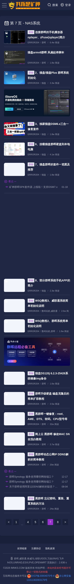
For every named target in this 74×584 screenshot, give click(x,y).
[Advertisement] (37, 234)
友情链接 (22, 548)
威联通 (54, 311)
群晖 (44, 42)
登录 (65, 5)
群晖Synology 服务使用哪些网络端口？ (29, 476)
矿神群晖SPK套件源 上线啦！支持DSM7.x (31, 187)
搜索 (52, 5)
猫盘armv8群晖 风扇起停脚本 (46, 52)
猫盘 (44, 83)
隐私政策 (50, 548)
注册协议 (36, 548)
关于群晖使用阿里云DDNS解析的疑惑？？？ (31, 486)
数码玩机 (46, 311)
